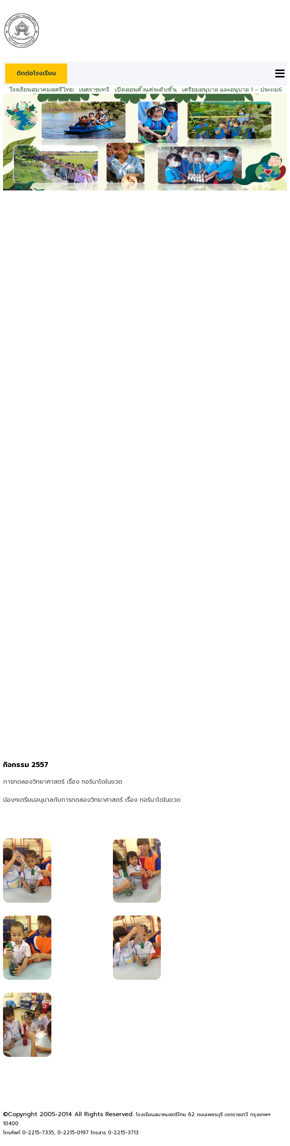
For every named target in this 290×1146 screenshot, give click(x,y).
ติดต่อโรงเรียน (36, 73)
